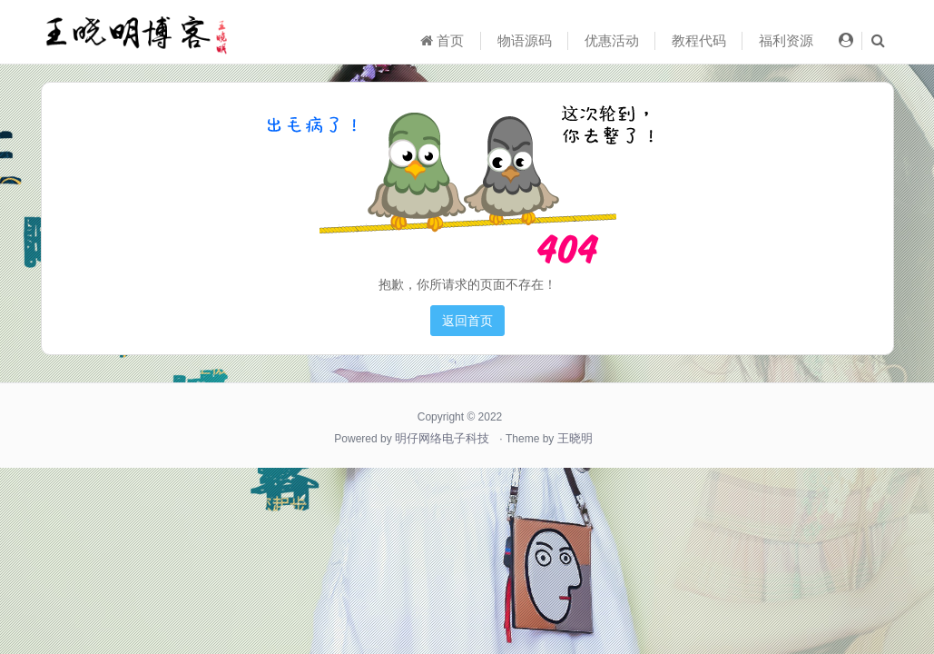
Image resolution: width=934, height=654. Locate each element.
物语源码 (524, 40)
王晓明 (575, 438)
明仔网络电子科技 (442, 438)
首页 (442, 40)
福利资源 (786, 40)
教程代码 (699, 40)
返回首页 (467, 320)
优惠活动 (612, 40)
